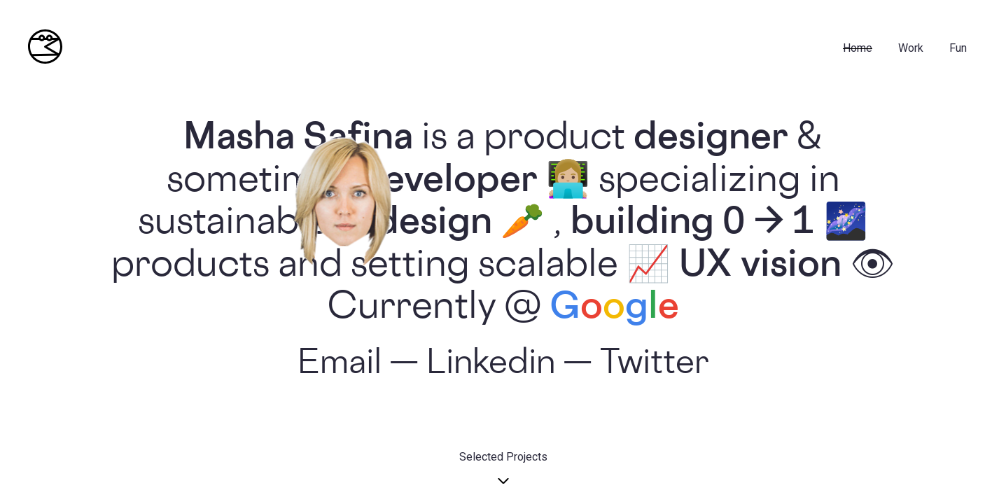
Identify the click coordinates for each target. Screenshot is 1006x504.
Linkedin (490, 365)
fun (958, 48)
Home (857, 48)
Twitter (654, 365)
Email (340, 365)
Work (910, 48)
